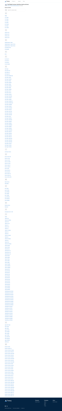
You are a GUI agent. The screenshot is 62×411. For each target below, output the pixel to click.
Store (54, 400)
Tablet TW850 (7, 260)
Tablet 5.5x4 (7, 226)
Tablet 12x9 (7, 221)
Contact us (22, 408)
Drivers (8, 5)
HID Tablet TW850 (8, 84)
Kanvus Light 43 (7, 165)
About (45, 401)
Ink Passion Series (8, 151)
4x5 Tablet (6, 20)
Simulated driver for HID (9, 211)
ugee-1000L (7, 328)
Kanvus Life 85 (7, 158)
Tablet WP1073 (7, 269)
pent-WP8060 (7, 200)
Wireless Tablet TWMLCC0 (9, 394)
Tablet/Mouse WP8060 (8, 318)
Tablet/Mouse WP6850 (8, 316)
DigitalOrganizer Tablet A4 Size (10, 44)
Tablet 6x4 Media (8, 235)
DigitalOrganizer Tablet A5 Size (10, 45)
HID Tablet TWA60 (8, 87)
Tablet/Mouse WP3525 (8, 311)
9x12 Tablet (7, 27)
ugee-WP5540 (7, 338)
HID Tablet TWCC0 (8, 92)
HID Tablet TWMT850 (8, 141)
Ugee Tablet (7, 326)
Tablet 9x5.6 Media (8, 243)
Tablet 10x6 (7, 218)
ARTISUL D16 (7, 35)
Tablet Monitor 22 (8, 252)
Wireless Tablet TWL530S (9, 365)
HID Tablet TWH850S (8, 104)
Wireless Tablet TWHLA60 (9, 360)
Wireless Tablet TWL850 (9, 368)
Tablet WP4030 (7, 282)
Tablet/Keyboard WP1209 (9, 291)
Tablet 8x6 (6, 240)
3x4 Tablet (6, 17)
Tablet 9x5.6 (7, 242)
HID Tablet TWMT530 (8, 138)
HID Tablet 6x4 (7, 72)
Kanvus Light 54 (7, 166)
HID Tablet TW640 (8, 80)
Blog (45, 404)
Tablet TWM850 (7, 267)
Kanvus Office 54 (8, 175)
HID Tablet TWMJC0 (8, 136)
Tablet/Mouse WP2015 (8, 308)
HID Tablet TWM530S (8, 119)
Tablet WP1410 (7, 272)
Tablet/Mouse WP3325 (8, 309)
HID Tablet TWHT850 (8, 114)
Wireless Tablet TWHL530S (9, 353)
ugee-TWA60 (7, 335)
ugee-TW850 (7, 333)
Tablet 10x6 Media (8, 220)
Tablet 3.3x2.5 (7, 223)
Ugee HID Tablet (7, 324)
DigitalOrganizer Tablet (9, 42)
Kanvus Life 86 (7, 160)
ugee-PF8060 (7, 331)
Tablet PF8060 (7, 257)
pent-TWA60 (7, 195)
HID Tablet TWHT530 (8, 111)
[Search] (16, 10)
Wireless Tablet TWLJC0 (9, 378)
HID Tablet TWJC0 (8, 116)
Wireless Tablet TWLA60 (9, 372)
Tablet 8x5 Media (8, 238)
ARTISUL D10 (7, 32)
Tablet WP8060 (7, 287)
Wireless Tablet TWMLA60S (9, 390)
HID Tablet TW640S (8, 82)
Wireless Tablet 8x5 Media (9, 350)
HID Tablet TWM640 (8, 121)
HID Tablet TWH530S (8, 96)
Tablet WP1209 (7, 270)
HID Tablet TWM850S (8, 124)
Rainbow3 (6, 206)
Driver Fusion (37, 401)
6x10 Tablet (7, 24)
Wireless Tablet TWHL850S (9, 358)
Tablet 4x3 (6, 225)
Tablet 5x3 (6, 228)
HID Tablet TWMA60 (8, 128)
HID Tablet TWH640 (8, 97)
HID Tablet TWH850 (8, 99)
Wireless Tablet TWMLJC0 (9, 395)
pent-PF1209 (7, 190)
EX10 (5, 54)
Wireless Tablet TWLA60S (9, 373)
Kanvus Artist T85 (8, 156)
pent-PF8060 (7, 191)
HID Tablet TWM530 (8, 118)
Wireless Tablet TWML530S (9, 382)
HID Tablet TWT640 (8, 145)
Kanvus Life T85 (7, 163)
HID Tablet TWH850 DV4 (9, 102)
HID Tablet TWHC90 (8, 109)
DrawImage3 (7, 49)
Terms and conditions (16, 408)
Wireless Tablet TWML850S (9, 387)
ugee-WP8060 (7, 340)
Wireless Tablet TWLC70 (9, 375)
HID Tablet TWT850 (8, 146)
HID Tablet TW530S (8, 79)
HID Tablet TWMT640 (8, 140)
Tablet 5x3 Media (8, 230)
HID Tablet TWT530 (8, 143)
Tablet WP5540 (7, 284)
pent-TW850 (7, 193)
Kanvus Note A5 (7, 171)
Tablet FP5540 (7, 247)
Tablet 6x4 (6, 233)
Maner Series (7, 181)
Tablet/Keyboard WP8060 (9, 303)
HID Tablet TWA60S (8, 89)
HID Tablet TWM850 (8, 123)
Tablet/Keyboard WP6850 (9, 301)
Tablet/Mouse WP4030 (9, 313)
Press (45, 405)
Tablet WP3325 (7, 279)
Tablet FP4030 (7, 245)
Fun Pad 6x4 (7, 62)
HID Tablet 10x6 (7, 70)
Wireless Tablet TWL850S (9, 370)
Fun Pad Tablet (7, 64)
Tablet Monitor (7, 248)
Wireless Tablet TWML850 (9, 385)
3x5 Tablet (6, 19)
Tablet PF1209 (7, 255)
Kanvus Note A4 (7, 170)
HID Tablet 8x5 (7, 74)
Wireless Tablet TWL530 (9, 363)
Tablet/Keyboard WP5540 (9, 299)
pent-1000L (7, 188)
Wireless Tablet (7, 346)
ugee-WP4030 (7, 336)
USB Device (7, 341)
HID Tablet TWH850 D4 (9, 101)
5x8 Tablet (6, 22)
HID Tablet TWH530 (8, 94)
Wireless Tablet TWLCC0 (9, 377)
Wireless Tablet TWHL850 (9, 356)
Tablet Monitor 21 (8, 250)
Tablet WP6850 (7, 286)
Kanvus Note (7, 168)
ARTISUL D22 (7, 37)
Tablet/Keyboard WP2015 (9, 292)
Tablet (6, 216)
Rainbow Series (7, 205)
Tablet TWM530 (7, 265)
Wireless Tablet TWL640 (9, 367)
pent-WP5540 (7, 198)
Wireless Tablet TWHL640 (9, 355)
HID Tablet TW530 (8, 77)
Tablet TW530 (7, 259)
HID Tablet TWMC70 (8, 131)
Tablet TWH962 (7, 264)
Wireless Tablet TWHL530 (9, 351)
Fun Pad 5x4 (7, 60)
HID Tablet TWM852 (8, 126)
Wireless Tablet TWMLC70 (9, 392)
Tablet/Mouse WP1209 (8, 306)
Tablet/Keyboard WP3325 (9, 294)
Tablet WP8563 (7, 289)
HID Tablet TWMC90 (8, 133)
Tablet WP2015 (7, 277)
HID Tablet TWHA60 (8, 106)
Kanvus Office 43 (8, 173)
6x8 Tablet (6, 25)
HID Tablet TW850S (8, 85)
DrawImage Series (8, 47)
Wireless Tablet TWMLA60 (9, 389)
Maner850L (7, 183)
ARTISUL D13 (7, 34)
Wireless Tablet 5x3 (8, 348)
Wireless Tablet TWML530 (9, 380)
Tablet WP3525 (7, 281)
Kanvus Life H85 (7, 161)
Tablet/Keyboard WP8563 (9, 304)
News (45, 403)
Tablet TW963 (7, 262)
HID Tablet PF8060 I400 (9, 75)
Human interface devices (15, 5)
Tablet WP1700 (7, 274)
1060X (6, 15)
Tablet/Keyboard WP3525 (9, 296)
